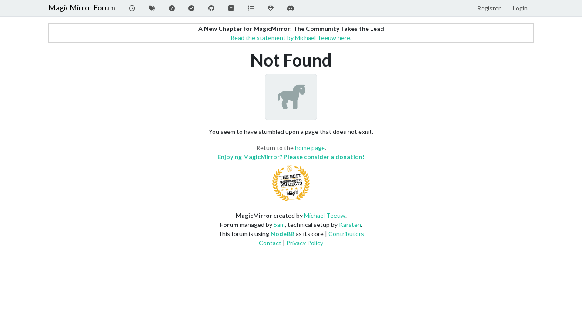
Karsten (350, 224)
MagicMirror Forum (81, 7)
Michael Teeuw (324, 215)
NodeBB (282, 233)
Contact (270, 242)
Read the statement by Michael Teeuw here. (291, 37)
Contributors (346, 233)
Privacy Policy (304, 242)
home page (310, 147)
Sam (279, 224)
